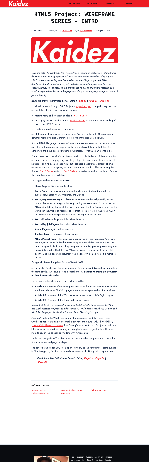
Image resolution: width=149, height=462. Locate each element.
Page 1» (82, 101)
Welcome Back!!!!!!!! (99, 390)
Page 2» (93, 101)
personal (110, 4)
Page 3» (104, 101)
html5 (89, 30)
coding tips (74, 4)
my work (83, 30)
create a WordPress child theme (47, 325)
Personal (67, 30)
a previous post (83, 106)
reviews (128, 4)
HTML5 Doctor (80, 115)
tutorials (92, 4)
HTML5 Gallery (77, 120)
